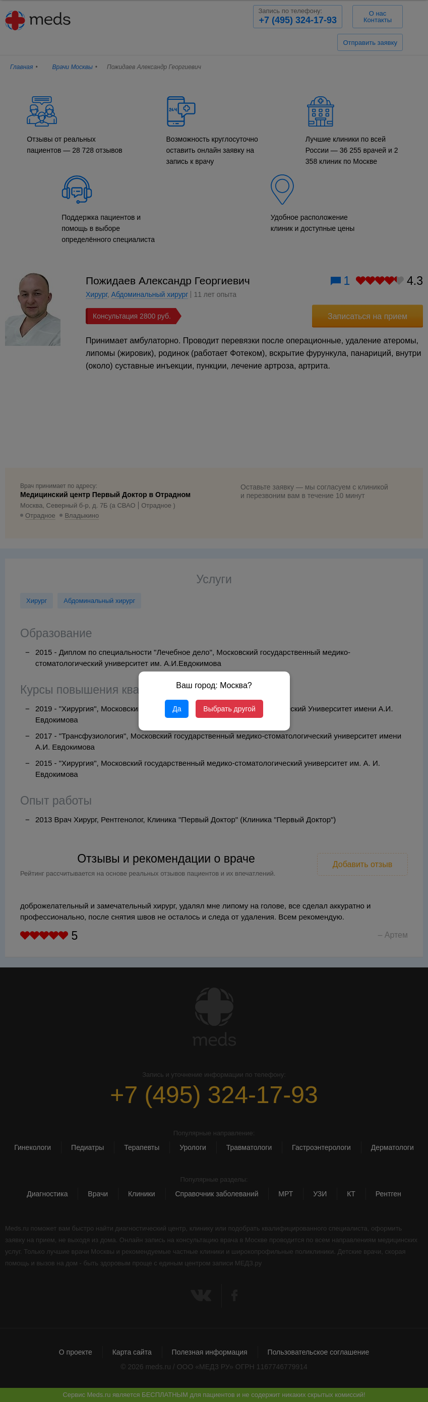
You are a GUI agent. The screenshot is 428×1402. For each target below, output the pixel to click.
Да (176, 709)
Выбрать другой (229, 709)
